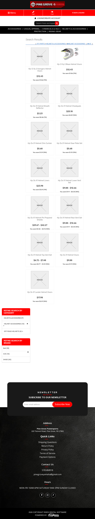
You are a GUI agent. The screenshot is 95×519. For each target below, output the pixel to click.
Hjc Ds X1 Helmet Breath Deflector (40, 107)
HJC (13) (6, 354)
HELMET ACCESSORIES (76, 44)
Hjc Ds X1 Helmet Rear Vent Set (69, 218)
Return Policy (47, 446)
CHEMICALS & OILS (50, 29)
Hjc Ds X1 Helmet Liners (39, 180)
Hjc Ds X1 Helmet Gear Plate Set (69, 143)
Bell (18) (6, 348)
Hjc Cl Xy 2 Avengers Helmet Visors (39, 70)
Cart (52, 13)
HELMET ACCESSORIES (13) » (13, 325)
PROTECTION (40, 31)
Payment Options (47, 457)
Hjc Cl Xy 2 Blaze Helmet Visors (69, 64)
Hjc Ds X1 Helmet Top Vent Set (40, 255)
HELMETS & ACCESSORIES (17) (13, 318)
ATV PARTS (41, 44)
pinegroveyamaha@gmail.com (47, 474)
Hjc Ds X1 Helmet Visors (69, 255)
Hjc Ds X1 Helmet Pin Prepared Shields (40, 219)
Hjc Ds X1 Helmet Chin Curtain (40, 143)
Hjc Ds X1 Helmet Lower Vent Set (69, 181)
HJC (89, 44)
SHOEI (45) (7, 359)
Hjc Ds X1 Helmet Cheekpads (69, 106)
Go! (56, 23)
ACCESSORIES (14, 29)
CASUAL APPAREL (32, 29)
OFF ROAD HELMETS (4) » (13, 331)
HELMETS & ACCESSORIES (74, 29)
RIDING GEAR (55, 31)
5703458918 (47, 470)
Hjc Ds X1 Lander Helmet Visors (39, 292)
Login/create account (47, 18)
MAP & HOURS (78, 13)
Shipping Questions (47, 442)
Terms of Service (47, 453)
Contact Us (47, 464)
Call (33, 13)
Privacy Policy (47, 449)
